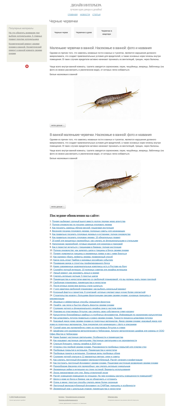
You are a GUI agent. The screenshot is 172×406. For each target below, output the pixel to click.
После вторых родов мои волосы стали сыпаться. (78, 286)
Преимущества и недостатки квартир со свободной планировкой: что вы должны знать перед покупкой (104, 279)
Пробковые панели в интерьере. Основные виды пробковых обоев (86, 353)
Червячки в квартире (106, 32)
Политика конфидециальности (68, 400)
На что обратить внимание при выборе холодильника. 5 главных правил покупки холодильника (25, 36)
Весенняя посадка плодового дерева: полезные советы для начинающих (88, 231)
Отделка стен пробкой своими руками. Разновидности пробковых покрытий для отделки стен (99, 347)
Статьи (96, 14)
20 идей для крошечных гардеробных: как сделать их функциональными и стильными (95, 241)
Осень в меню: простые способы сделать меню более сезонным (85, 382)
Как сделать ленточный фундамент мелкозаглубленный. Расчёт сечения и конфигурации (98, 360)
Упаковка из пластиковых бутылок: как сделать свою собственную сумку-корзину (93, 311)
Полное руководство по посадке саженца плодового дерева (82, 224)
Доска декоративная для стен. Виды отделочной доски (80, 373)
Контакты (61, 397)
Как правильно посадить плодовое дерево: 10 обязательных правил (86, 237)
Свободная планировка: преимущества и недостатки (79, 282)
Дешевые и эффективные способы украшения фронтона (81, 302)
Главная (73, 14)
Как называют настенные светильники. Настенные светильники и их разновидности (95, 340)
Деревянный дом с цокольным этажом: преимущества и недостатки (87, 389)
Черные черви (61, 32)
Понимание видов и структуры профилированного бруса (81, 263)
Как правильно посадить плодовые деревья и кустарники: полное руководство (91, 234)
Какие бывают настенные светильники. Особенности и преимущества (88, 337)
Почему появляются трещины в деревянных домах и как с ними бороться (90, 253)
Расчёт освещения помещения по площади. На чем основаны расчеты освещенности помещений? (102, 376)
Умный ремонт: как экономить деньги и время (76, 273)
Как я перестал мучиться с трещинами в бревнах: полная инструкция (86, 247)
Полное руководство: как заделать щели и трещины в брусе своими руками (91, 250)
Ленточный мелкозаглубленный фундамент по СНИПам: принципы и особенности (94, 385)
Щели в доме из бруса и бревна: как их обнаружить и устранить (85, 379)
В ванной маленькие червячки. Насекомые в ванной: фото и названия (100, 135)
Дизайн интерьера (86, 5)
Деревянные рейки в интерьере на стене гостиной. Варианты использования (91, 369)
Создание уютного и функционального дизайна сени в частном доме (87, 308)
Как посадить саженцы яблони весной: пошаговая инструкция (83, 228)
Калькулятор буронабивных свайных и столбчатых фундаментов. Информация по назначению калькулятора (107, 315)
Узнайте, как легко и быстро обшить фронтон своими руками (83, 305)
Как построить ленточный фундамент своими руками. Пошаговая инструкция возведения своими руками (105, 363)
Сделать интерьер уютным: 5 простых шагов (75, 276)
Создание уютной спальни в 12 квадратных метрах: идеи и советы (86, 356)
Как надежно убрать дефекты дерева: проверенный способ (83, 257)
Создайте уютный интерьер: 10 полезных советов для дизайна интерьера (90, 270)
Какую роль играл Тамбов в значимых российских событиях (83, 260)
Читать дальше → (57, 125)
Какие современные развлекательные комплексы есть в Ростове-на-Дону (90, 266)
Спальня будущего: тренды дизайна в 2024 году (77, 344)
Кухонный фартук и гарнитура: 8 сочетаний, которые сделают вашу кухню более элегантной (99, 292)
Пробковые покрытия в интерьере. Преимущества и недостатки (85, 350)
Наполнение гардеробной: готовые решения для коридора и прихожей (87, 244)
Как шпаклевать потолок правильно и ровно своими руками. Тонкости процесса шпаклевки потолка (103, 318)
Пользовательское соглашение (75, 397)
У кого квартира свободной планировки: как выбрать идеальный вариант (89, 289)
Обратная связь (113, 397)
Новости (85, 14)
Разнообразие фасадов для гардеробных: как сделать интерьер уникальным (91, 366)
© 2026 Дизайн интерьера (17, 397)
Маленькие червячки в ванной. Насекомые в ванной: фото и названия (101, 48)
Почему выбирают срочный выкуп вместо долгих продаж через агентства (88, 221)
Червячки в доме (84, 32)
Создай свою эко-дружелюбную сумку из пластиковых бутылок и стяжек (89, 327)
